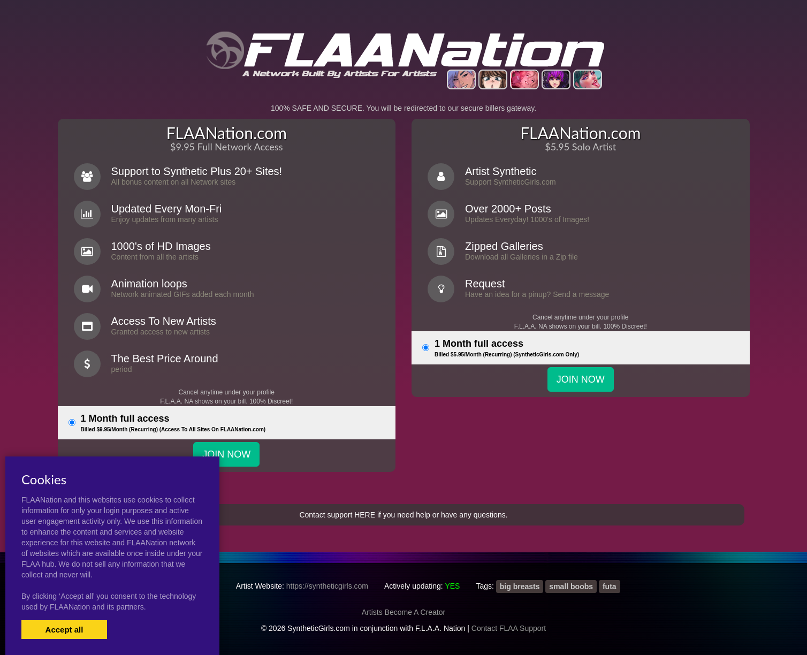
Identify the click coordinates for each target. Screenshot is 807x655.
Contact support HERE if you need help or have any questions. (403, 515)
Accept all (64, 629)
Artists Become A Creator (403, 612)
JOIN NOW (226, 454)
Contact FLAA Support (508, 628)
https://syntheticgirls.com (327, 586)
